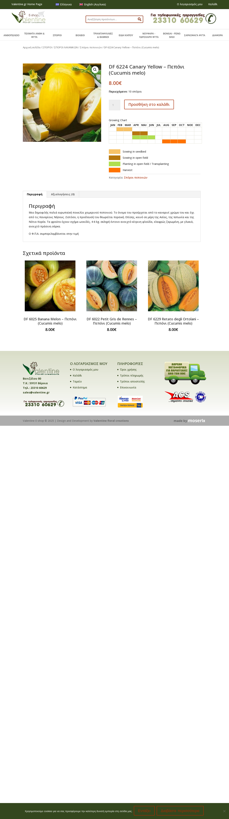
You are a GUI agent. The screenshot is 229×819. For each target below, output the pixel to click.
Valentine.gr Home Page (27, 4)
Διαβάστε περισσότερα (180, 811)
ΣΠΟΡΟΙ (57, 35)
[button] (95, 69)
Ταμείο (77, 381)
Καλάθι (212, 4)
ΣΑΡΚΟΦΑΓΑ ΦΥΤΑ (194, 35)
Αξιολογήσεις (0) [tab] (63, 194)
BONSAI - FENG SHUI (171, 35)
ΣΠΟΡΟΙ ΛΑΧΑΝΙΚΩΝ (66, 47)
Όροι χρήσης (128, 369)
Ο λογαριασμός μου (190, 4)
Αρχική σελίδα (31, 47)
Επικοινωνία (128, 387)
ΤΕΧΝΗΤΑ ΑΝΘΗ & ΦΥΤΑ (34, 35)
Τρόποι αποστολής (132, 381)
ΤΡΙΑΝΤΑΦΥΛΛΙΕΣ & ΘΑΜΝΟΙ (103, 35)
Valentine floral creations (111, 420)
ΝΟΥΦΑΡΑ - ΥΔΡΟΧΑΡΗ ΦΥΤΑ (149, 35)
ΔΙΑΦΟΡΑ (217, 35)
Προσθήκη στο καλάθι (149, 104)
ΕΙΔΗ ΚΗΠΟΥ (126, 35)
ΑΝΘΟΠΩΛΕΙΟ (11, 35)
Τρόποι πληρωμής (131, 375)
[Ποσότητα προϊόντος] (114, 105)
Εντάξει (145, 811)
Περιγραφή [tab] (34, 194)
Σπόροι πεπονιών (91, 47)
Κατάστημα (80, 387)
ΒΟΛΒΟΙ (80, 35)
